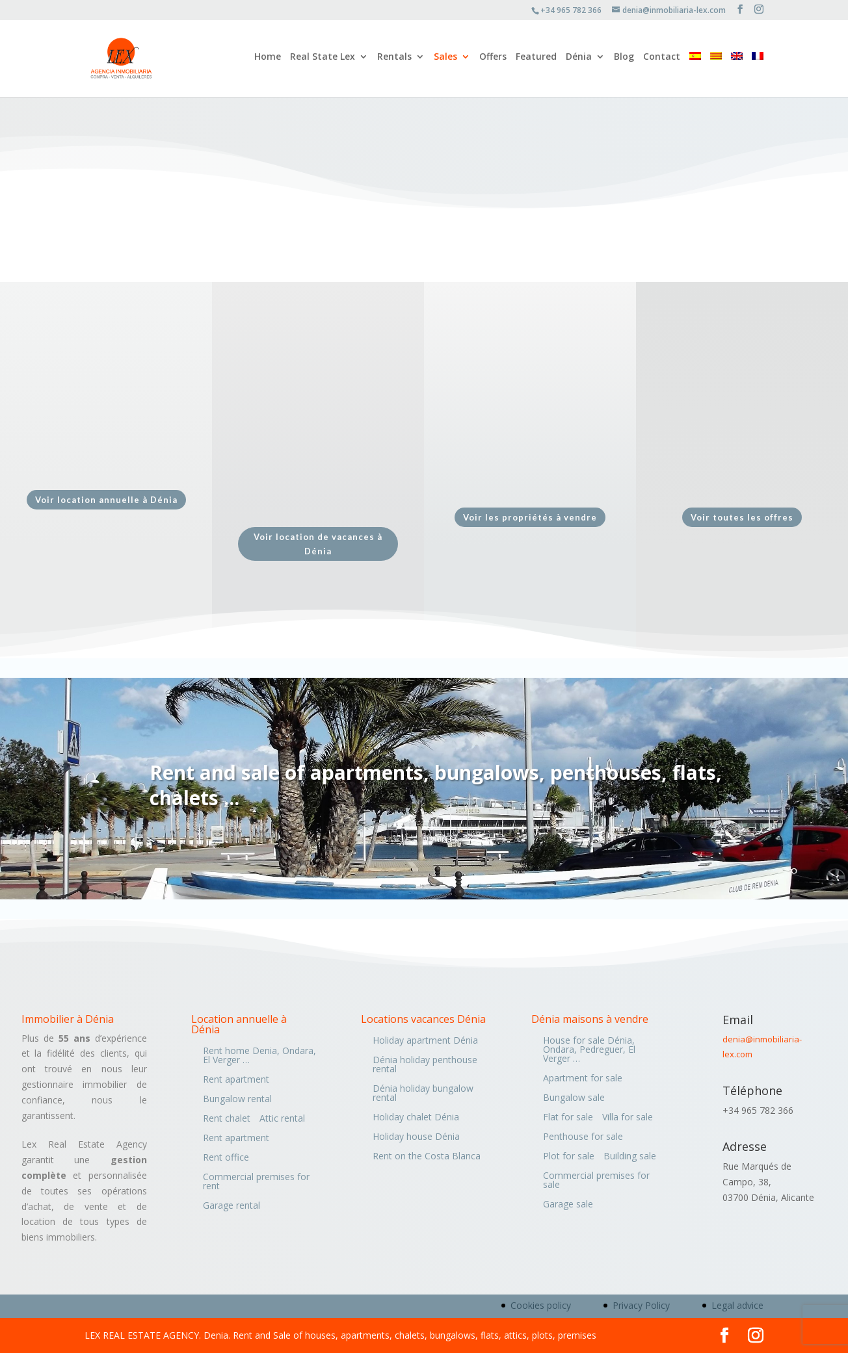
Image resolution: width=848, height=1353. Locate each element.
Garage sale (568, 1205)
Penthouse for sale (583, 1137)
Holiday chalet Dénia (416, 1118)
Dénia (579, 60)
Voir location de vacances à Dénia (318, 544)
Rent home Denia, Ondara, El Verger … (259, 1056)
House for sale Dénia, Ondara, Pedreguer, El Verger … (589, 1050)
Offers (493, 60)
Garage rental (231, 1206)
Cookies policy (540, 1305)
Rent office (226, 1158)
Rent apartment (236, 1080)
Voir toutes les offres (742, 517)
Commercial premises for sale (596, 1181)
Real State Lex (322, 60)
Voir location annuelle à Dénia (106, 500)
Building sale (629, 1157)
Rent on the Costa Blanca (427, 1157)
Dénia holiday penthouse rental (425, 1065)
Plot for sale (568, 1157)
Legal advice (737, 1305)
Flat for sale (568, 1118)
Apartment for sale (582, 1079)
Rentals (394, 60)
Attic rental (282, 1119)
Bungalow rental (237, 1099)
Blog (624, 60)
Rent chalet (226, 1119)
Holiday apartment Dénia (425, 1041)
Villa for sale (627, 1118)
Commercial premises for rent (256, 1182)
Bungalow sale (574, 1098)
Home (267, 60)
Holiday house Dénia (416, 1137)
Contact (661, 60)
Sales (445, 60)
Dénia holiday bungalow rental (423, 1093)
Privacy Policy (641, 1305)
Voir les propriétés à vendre (530, 517)
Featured (536, 60)
